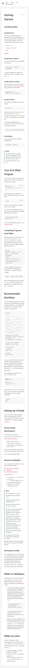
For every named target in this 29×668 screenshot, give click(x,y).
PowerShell (19, 573)
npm (7, 50)
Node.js (8, 48)
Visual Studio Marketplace (10, 433)
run (22, 198)
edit (22, 183)
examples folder (8, 222)
